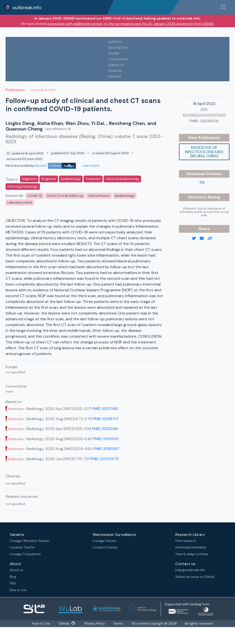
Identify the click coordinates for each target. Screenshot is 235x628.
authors (115, 41)
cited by (115, 70)
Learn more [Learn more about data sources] (90, 166)
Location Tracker (22, 547)
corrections (118, 58)
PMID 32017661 (105, 408)
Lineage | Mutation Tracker (30, 541)
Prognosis (48, 179)
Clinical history (99, 196)
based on (116, 64)
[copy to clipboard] (211, 238)
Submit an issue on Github (194, 577)
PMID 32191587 (106, 448)
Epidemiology (71, 179)
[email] (203, 238)
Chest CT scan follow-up (65, 196)
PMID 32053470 (104, 458)
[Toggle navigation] (223, 7)
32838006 (209, 120)
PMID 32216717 (106, 418)
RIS (202, 182)
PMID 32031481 (105, 428)
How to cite (18, 590)
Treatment (93, 179)
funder (114, 53)
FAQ (13, 583)
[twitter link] (196, 238)
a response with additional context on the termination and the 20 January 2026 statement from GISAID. (130, 23)
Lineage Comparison (25, 554)
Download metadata (190, 547)
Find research (185, 541)
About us (16, 570)
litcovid (55, 166)
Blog (13, 577)
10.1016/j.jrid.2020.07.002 (204, 115)
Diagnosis (29, 179)
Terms (118, 623)
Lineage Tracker (105, 541)
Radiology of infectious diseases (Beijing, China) (204, 151)
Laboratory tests (19, 202)
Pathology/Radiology (22, 186)
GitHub (66, 623)
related (114, 76)
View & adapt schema (191, 554)
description (118, 47)
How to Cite (41, 623)
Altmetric (198, 197)
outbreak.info (23, 7)
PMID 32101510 (106, 438)
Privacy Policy (95, 623)
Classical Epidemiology (122, 179)
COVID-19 (35, 196)
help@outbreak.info (190, 570)
